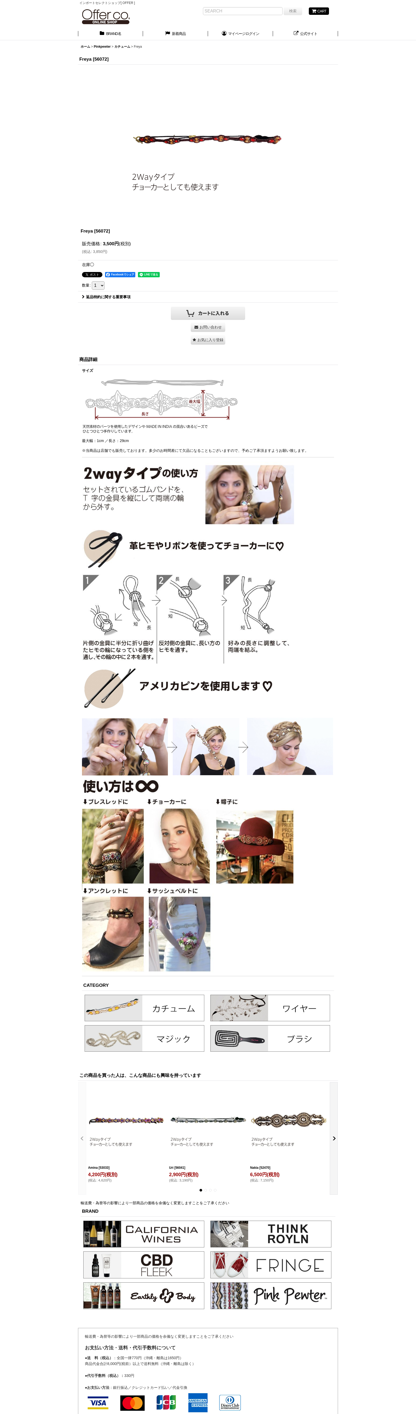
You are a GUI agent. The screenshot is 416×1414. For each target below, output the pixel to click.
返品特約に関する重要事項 (106, 297)
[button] (208, 340)
